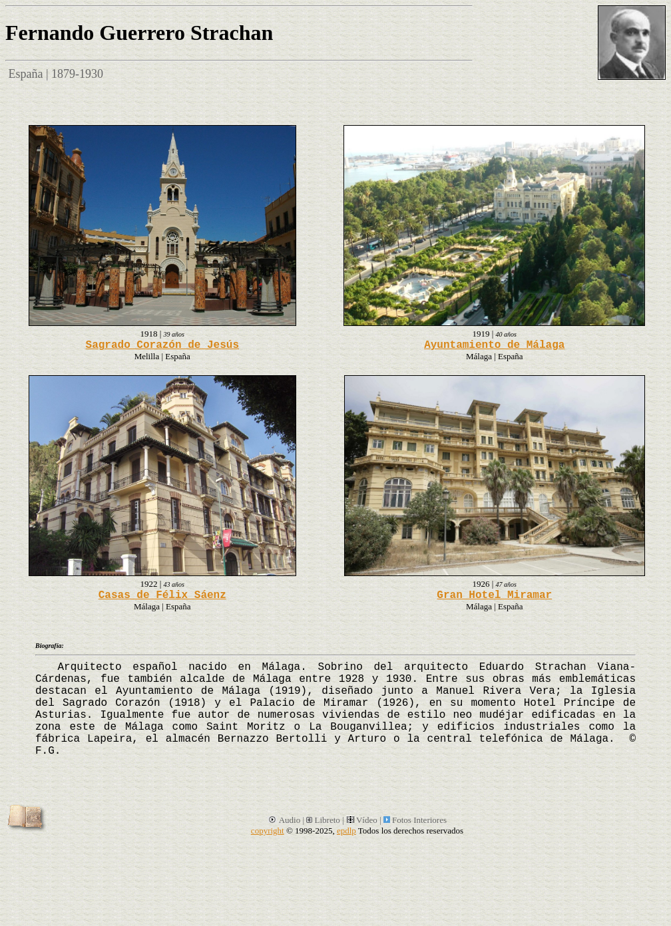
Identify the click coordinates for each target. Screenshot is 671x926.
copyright (267, 831)
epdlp (346, 831)
